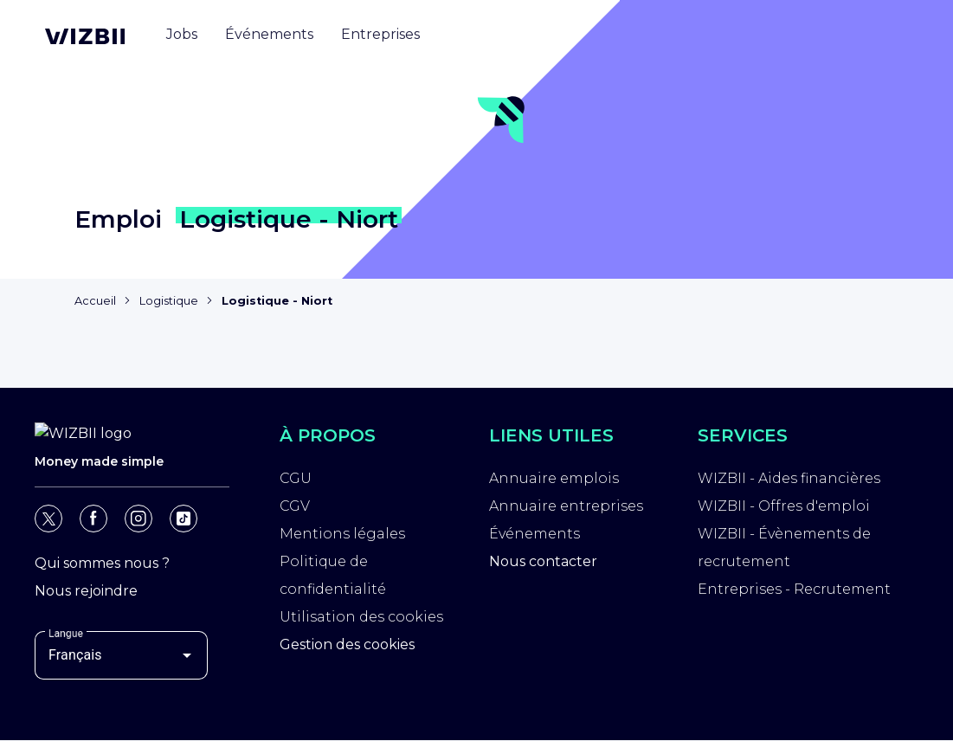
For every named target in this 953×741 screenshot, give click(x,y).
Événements (534, 533)
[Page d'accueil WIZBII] (85, 36)
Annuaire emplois (554, 478)
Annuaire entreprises (566, 506)
